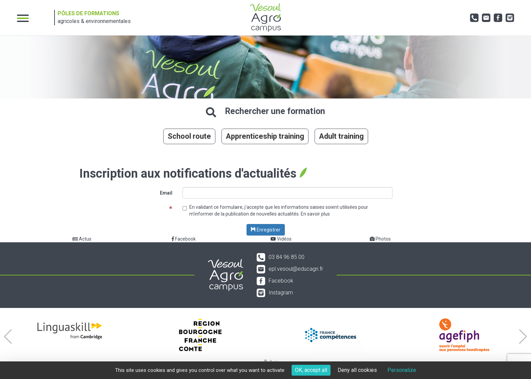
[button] (8, 336)
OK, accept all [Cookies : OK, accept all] (311, 370)
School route (189, 136)
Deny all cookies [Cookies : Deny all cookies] (357, 370)
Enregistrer (265, 229)
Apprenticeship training (265, 136)
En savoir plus (315, 214)
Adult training (341, 136)
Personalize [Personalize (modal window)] (401, 370)
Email (166, 193)
